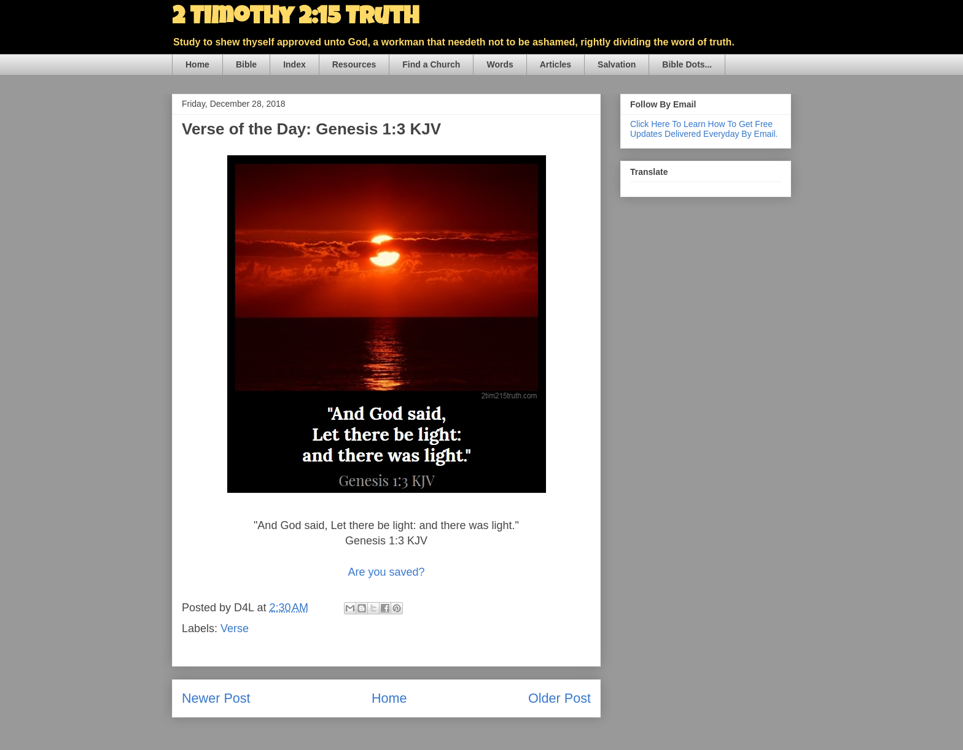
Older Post (559, 698)
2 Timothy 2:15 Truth (295, 18)
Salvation (617, 64)
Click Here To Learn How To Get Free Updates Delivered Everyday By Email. (704, 129)
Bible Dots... (687, 64)
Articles (555, 64)
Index (294, 64)
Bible (246, 64)
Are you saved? (386, 572)
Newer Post (216, 698)
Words (499, 64)
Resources (354, 64)
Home (197, 64)
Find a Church (431, 64)
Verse (234, 628)
